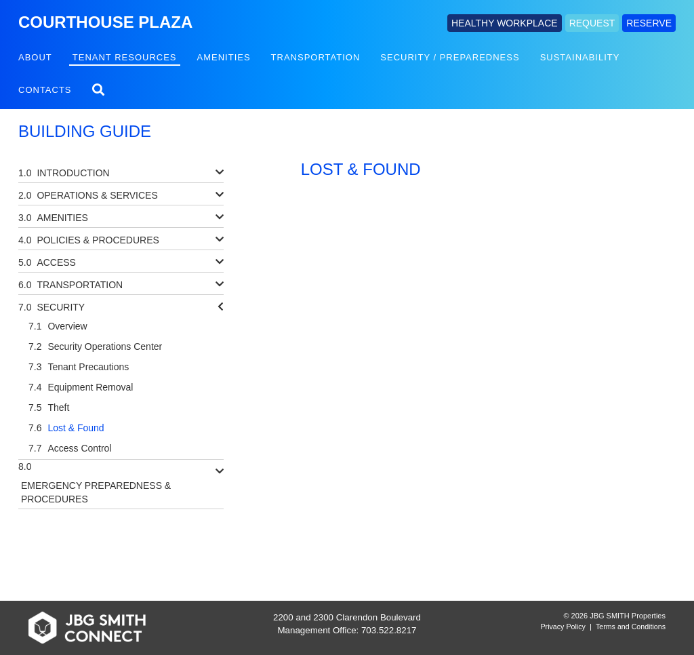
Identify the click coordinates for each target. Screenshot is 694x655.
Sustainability (580, 57)
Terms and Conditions (631, 626)
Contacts (45, 90)
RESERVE (649, 23)
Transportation (316, 57)
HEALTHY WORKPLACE (504, 23)
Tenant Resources (125, 57)
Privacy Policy (563, 626)
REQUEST (592, 23)
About (35, 57)
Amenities (224, 57)
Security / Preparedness (449, 57)
